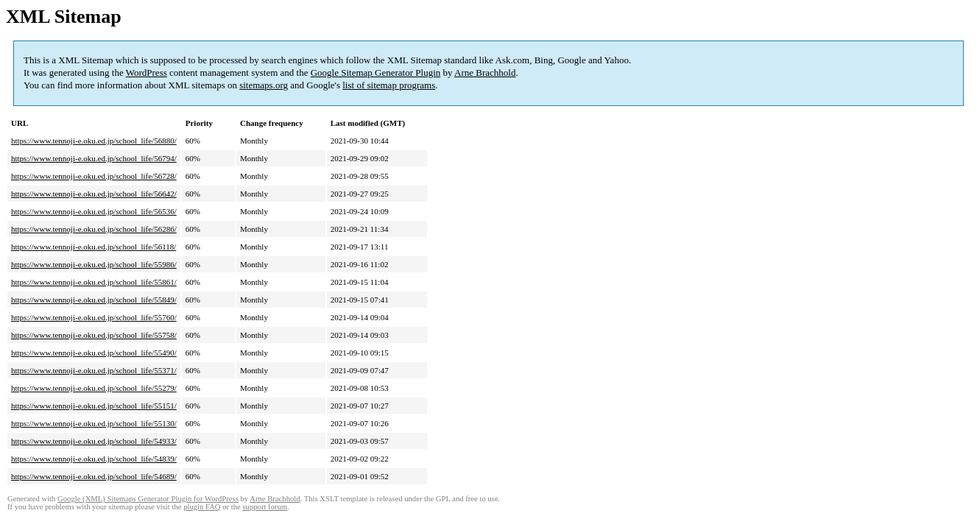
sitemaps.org (263, 85)
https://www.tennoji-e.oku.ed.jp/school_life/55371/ (94, 370)
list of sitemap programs (388, 85)
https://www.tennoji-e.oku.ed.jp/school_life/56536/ (94, 211)
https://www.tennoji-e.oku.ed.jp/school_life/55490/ (94, 352)
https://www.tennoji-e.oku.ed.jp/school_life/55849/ (94, 299)
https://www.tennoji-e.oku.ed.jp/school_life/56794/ (94, 158)
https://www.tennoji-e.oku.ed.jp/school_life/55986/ (94, 264)
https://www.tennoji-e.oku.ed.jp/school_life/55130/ (94, 423)
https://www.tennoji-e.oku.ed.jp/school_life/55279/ (94, 388)
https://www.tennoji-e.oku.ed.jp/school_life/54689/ (94, 476)
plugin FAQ (201, 507)
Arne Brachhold (484, 72)
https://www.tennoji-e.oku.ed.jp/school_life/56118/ (93, 246)
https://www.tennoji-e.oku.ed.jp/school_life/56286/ (94, 229)
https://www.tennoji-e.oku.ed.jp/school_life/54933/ (94, 441)
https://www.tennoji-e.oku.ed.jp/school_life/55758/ (94, 335)
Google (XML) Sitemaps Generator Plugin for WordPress (148, 499)
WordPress (146, 72)
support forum (264, 507)
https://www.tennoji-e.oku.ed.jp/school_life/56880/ (94, 140)
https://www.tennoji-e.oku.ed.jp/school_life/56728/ (94, 176)
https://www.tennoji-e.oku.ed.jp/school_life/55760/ (94, 317)
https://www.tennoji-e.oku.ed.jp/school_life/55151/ (94, 405)
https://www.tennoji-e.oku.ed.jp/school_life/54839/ (94, 458)
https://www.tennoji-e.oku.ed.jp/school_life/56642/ (94, 193)
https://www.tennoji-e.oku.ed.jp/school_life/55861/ (94, 282)
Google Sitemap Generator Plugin (376, 72)
